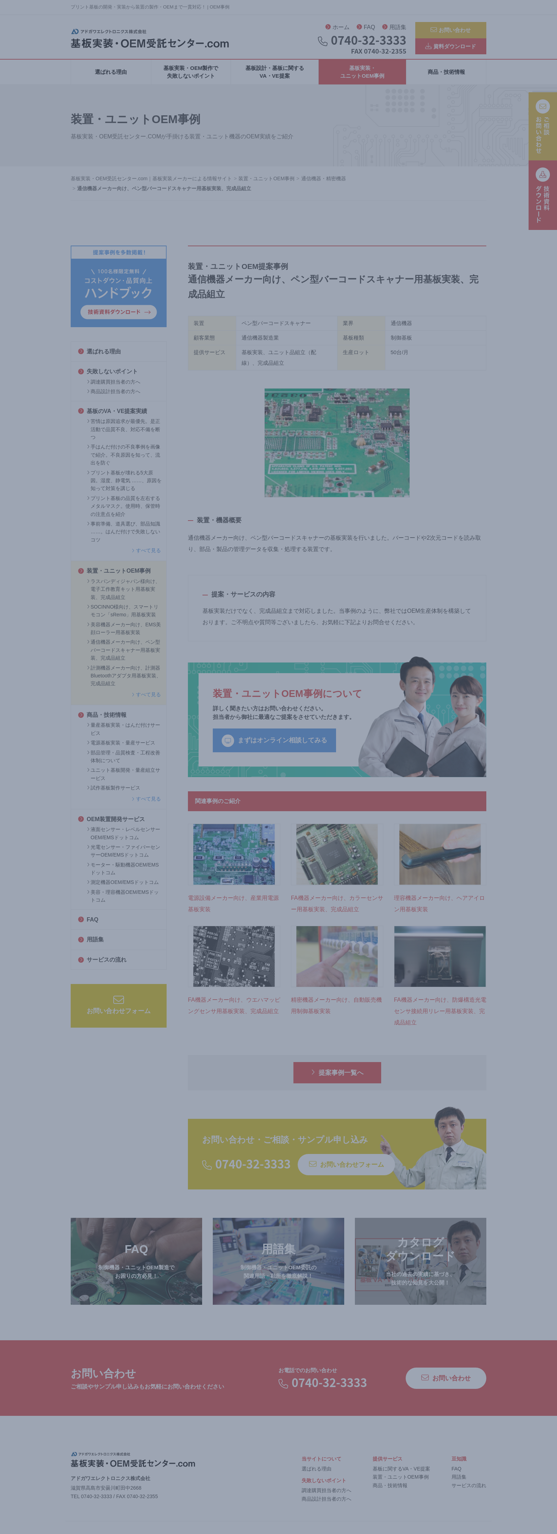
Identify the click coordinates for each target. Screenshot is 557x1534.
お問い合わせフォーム (119, 1010)
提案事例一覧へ (337, 1078)
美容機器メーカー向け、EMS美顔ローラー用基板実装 (124, 633)
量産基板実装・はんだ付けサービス (123, 734)
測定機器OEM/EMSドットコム (123, 888)
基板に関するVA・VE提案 (401, 1474)
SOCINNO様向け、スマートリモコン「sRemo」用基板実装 (122, 616)
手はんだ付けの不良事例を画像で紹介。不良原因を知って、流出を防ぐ (123, 460)
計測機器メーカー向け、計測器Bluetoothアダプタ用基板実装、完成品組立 (124, 681)
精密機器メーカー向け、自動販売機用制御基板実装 (336, 1011)
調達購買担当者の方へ (113, 387)
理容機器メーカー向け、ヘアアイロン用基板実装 (439, 909)
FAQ (366, 29)
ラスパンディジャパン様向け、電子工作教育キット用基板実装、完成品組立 (123, 594)
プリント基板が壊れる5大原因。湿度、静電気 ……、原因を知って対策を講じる (124, 486)
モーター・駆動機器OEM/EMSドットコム (123, 874)
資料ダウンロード (450, 48)
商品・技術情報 (446, 78)
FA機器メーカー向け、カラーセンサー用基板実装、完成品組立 (337, 909)
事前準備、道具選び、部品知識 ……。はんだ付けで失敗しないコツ (123, 537)
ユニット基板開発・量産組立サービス (123, 779)
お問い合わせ (451, 30)
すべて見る (146, 556)
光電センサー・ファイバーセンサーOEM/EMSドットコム (123, 856)
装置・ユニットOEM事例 (114, 576)
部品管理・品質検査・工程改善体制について (123, 762)
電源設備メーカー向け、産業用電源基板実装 (233, 909)
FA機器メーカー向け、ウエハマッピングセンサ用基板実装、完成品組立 (234, 1011)
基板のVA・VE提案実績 (112, 416)
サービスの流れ (102, 965)
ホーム (337, 29)
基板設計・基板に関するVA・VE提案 (274, 77)
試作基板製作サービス (113, 793)
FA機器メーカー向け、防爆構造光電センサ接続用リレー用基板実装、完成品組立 (440, 1016)
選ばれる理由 (111, 78)
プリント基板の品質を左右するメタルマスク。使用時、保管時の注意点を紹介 (123, 511)
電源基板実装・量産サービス (121, 748)
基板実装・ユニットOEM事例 (362, 77)
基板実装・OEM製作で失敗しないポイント (190, 77)
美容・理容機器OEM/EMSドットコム (123, 901)
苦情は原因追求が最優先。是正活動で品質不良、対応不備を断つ (123, 435)
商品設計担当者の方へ (113, 397)
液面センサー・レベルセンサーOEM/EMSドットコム (123, 839)
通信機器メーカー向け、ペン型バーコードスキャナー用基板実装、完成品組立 (123, 655)
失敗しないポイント (108, 377)
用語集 (394, 29)
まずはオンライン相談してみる (274, 746)
